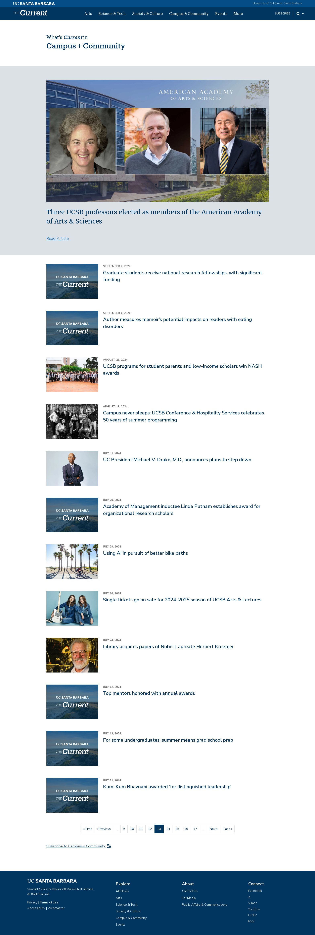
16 (187, 828)
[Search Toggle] (300, 13)
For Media (189, 898)
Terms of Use (49, 902)
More (238, 13)
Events (221, 13)
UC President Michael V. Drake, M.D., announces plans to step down (177, 459)
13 (160, 828)
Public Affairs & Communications (204, 904)
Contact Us (190, 891)
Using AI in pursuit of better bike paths (145, 553)
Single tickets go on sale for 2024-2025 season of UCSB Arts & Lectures (182, 600)
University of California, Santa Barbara (277, 3)
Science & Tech (112, 13)
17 (196, 828)
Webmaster (56, 908)
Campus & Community (189, 13)
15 (178, 828)
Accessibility (36, 908)
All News (122, 891)
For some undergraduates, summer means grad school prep (168, 740)
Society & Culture (147, 13)
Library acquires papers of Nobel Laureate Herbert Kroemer (168, 646)
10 (133, 828)
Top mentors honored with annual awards (149, 693)
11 (142, 828)
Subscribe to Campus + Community (76, 846)
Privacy (32, 902)
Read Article (57, 238)
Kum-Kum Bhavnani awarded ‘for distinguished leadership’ (167, 786)
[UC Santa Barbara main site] (34, 2)
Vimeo (252, 903)
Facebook (255, 891)
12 (151, 828)
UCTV (252, 915)
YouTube (254, 909)
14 (169, 828)
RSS (251, 921)
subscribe (282, 13)
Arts (88, 13)
